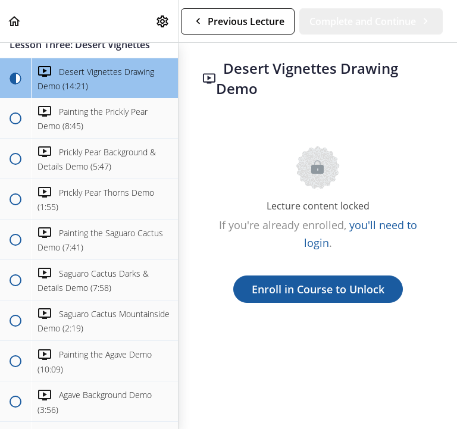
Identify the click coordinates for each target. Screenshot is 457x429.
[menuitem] (163, 21)
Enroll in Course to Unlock (318, 289)
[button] (15, 21)
